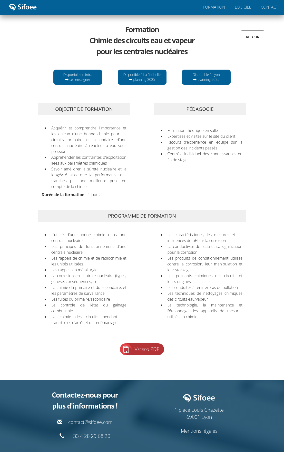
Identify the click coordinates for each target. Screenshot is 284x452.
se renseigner (79, 79)
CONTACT (269, 7)
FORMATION (214, 7)
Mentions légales (199, 431)
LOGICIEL (243, 7)
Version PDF (147, 349)
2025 (151, 79)
